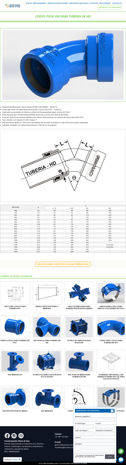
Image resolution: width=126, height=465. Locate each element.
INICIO (29, 3)
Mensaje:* (95, 448)
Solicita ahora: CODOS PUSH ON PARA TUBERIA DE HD (63, 264)
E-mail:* (105, 425)
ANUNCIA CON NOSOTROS (110, 7)
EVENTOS (94, 3)
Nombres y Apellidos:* (95, 418)
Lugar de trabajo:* (84, 432)
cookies (15, 459)
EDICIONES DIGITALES (79, 3)
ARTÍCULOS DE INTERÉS (57, 3)
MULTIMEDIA (105, 3)
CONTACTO (117, 3)
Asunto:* (95, 439)
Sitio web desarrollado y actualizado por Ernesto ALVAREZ (63, 463)
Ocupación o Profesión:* (105, 432)
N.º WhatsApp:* (84, 425)
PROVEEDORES (39, 3)
